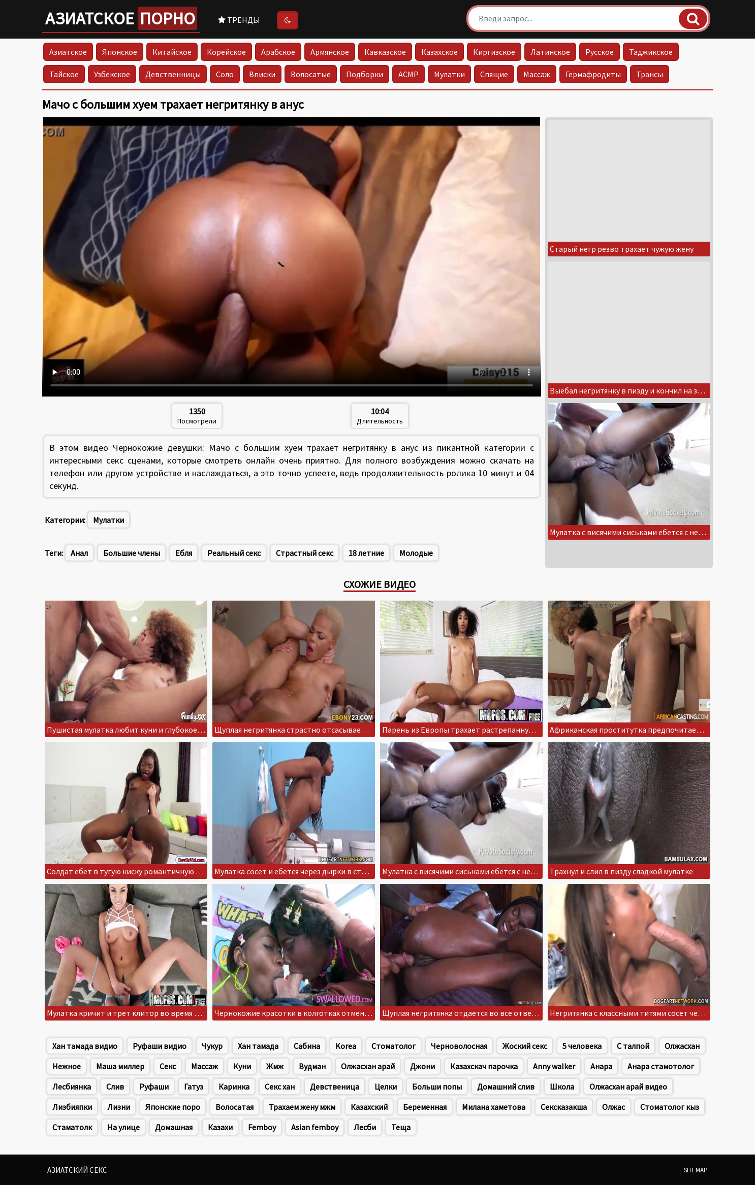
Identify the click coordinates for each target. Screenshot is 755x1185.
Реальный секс (234, 553)
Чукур (212, 1046)
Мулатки (449, 74)
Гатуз (193, 1086)
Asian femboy (314, 1127)
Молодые (416, 553)
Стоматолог (393, 1046)
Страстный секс (304, 553)
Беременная (425, 1107)
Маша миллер (120, 1066)
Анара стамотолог (660, 1066)
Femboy (262, 1127)
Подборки (364, 74)
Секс (168, 1066)
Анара (601, 1066)
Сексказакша (564, 1107)
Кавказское (385, 52)
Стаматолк (72, 1127)
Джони (422, 1066)
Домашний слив (505, 1086)
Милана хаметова (493, 1107)
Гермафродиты (593, 74)
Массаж (536, 74)
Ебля (183, 553)
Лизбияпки (72, 1107)
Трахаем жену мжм (302, 1107)
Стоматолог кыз (669, 1107)
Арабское (278, 52)
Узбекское (112, 74)
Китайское (172, 52)
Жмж (275, 1066)
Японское (119, 52)
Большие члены (131, 553)
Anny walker (554, 1066)
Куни (242, 1066)
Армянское (329, 52)
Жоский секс (524, 1046)
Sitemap (696, 1170)
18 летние (366, 553)
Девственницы (173, 74)
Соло (225, 74)
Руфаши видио (159, 1046)
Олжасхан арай (368, 1066)
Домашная (174, 1127)
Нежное (66, 1066)
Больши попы (437, 1086)
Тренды (239, 20)
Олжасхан (682, 1046)
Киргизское (494, 52)
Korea (345, 1046)
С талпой (633, 1046)
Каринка (233, 1086)
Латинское (550, 52)
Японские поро (172, 1107)
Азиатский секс (77, 1170)
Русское (599, 52)
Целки (385, 1086)
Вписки (262, 74)
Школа (562, 1086)
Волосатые (311, 74)
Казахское (439, 52)
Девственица (334, 1086)
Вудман (312, 1066)
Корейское (226, 52)
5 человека (582, 1046)
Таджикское (651, 52)
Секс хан (280, 1086)
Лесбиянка (71, 1086)
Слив (115, 1086)
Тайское (64, 74)
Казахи (220, 1127)
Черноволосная (459, 1046)
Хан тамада (258, 1046)
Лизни (118, 1107)
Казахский (369, 1107)
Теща (401, 1127)
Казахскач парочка (484, 1066)
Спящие (494, 74)
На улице (123, 1127)
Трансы (649, 74)
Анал (79, 553)
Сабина (307, 1046)
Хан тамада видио (84, 1046)
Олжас (613, 1107)
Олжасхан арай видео (628, 1086)
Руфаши (154, 1086)
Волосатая (234, 1107)
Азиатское (121, 18)
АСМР (408, 74)
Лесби (365, 1127)
